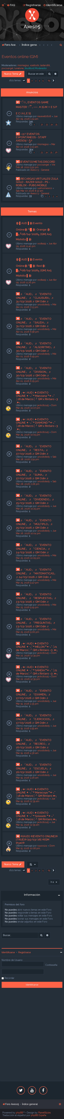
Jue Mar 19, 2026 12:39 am (35, 800)
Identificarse (8, 952)
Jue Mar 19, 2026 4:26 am (36, 776)
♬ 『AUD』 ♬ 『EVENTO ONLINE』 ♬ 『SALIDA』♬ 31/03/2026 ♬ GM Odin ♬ (33, 322)
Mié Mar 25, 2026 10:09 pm (36, 556)
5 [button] (43, 80)
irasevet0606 (44, 116)
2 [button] (32, 80)
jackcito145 (43, 405)
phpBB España (38, 1115)
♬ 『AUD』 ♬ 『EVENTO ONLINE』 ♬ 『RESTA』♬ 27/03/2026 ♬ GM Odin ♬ (33, 450)
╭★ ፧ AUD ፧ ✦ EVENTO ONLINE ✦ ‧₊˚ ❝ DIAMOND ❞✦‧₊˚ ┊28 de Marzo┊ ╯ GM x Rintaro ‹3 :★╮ (37, 424)
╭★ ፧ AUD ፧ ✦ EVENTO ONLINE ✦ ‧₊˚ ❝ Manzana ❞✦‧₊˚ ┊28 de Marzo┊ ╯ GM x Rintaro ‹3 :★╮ (37, 397)
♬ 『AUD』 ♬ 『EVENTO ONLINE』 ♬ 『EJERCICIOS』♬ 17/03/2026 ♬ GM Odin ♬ (35, 719)
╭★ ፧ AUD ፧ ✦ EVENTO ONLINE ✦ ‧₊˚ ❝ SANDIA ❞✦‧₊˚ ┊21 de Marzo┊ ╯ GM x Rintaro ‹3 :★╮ (37, 670)
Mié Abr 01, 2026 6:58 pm (36, 330)
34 (52, 124)
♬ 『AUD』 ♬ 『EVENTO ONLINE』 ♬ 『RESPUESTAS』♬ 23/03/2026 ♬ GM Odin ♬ (36, 598)
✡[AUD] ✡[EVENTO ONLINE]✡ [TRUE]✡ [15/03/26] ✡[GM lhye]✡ (37, 839)
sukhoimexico (44, 188)
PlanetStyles (44, 1112)
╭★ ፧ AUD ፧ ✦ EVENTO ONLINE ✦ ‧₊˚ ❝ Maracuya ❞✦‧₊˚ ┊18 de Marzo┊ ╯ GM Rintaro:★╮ (36, 792)
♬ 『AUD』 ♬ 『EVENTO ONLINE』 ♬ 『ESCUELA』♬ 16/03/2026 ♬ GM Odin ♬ (33, 768)
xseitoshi (34, 65)
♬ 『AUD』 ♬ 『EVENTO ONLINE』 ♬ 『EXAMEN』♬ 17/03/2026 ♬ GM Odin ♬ (33, 694)
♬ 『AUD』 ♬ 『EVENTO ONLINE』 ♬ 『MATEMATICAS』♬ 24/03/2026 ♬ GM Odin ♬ (36, 573)
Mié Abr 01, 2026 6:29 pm (36, 379)
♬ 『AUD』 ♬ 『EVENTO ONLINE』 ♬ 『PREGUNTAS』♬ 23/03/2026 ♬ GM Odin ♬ (35, 622)
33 (47, 124)
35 (56, 124)
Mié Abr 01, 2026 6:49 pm (36, 355)
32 (42, 124)
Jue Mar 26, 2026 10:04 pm (36, 532)
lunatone (19, 68)
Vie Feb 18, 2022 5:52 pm (35, 166)
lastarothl (45, 65)
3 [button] (35, 80)
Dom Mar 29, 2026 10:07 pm (36, 406)
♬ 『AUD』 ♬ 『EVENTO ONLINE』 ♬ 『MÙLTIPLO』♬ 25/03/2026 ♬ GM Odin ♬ (34, 524)
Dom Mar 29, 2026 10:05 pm (36, 433)
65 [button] (49, 80)
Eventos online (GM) (20, 56)
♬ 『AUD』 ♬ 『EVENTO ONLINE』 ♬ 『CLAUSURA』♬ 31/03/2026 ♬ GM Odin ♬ (34, 297)
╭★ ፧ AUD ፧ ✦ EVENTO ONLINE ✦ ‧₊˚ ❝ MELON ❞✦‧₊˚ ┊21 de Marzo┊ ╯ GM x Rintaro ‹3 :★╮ (37, 647)
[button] (24, 80)
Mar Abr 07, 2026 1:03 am (35, 145)
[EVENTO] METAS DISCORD (37, 161)
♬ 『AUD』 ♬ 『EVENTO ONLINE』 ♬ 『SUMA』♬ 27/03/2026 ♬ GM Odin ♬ (33, 474)
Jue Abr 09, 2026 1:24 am (37, 117)
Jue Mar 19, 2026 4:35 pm (36, 702)
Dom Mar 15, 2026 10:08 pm (35, 847)
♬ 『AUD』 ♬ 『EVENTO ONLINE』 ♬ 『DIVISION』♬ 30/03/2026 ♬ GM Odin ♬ (33, 371)
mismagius (23, 65)
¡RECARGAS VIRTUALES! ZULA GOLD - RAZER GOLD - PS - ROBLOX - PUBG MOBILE (37, 182)
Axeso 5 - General (39, 170)
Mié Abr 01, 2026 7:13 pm (36, 305)
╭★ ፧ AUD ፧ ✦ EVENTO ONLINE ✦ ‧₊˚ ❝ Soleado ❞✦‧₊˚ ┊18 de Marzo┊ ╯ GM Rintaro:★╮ (36, 816)
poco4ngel (7, 68)
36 (56, 152)
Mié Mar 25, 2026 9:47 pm (36, 581)
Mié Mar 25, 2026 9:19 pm (36, 606)
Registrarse (24, 952)
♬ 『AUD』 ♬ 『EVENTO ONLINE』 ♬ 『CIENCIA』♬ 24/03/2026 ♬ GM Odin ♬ (33, 548)
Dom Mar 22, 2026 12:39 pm (36, 654)
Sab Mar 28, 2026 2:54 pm (36, 458)
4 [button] (39, 80)
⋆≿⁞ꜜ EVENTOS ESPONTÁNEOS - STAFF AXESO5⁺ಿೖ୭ (31, 137)
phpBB (19, 1112)
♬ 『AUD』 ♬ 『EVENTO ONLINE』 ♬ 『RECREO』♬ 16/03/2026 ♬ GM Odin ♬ (33, 743)
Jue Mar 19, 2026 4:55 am (36, 727)
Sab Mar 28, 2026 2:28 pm (36, 482)
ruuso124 (42, 845)
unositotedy (43, 304)
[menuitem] (11, 5)
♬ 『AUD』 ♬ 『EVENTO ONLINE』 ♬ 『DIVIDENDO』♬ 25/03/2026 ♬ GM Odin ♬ (35, 499)
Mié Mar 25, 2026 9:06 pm (36, 630)
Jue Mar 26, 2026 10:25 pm (36, 507)
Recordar (9, 978)
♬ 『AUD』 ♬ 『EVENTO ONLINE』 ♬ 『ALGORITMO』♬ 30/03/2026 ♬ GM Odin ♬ (35, 347)
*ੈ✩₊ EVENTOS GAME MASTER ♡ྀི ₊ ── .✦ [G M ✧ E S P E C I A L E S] (36, 108)
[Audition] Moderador (36, 68)
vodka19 (41, 243)
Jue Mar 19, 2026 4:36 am (36, 751)
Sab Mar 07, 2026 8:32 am (29, 190)
